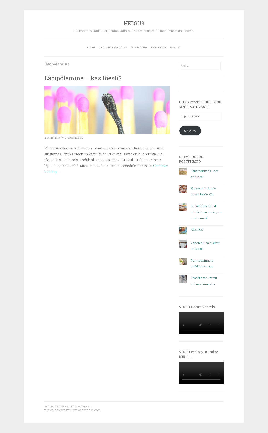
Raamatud (139, 47)
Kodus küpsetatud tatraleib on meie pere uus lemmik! (206, 212)
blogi (91, 47)
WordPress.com (89, 410)
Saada (190, 131)
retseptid (158, 47)
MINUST (175, 47)
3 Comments (74, 137)
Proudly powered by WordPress (67, 406)
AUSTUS (197, 229)
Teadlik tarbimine (113, 47)
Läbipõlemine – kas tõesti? (82, 78)
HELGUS (134, 23)
